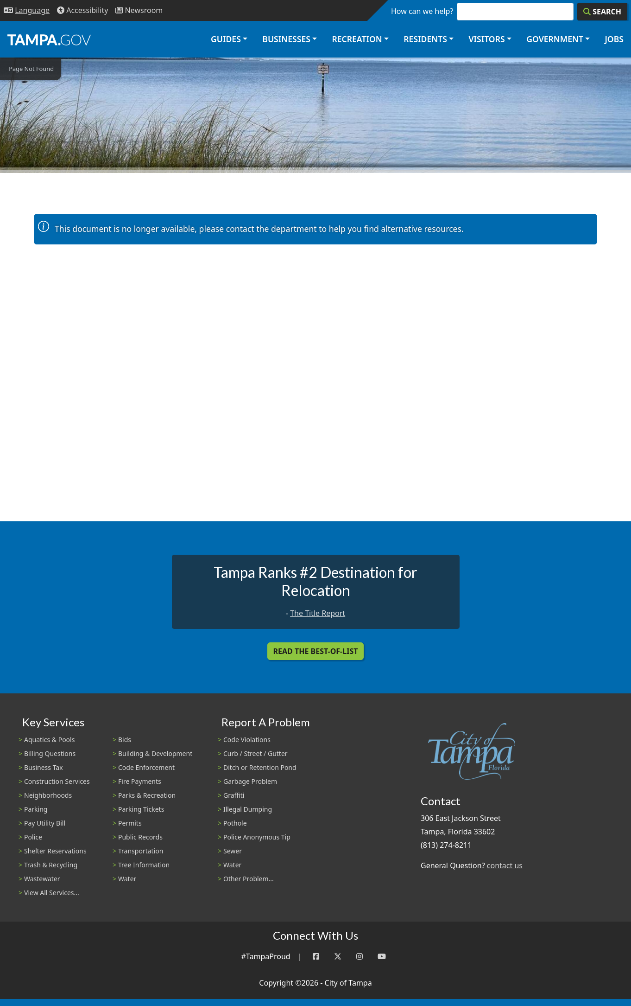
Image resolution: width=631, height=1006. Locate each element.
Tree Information (144, 864)
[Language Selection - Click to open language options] (26, 10)
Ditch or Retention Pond (260, 767)
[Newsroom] (139, 10)
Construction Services (57, 781)
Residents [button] (425, 39)
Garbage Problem (250, 781)
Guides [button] (226, 39)
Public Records (140, 837)
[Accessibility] (82, 10)
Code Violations (247, 739)
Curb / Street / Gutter (255, 753)
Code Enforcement (146, 767)
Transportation (140, 850)
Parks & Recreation (147, 795)
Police (33, 837)
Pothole (235, 823)
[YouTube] (381, 956)
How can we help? (422, 11)
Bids (124, 739)
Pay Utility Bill (44, 823)
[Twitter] (338, 956)
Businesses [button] (286, 39)
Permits (130, 823)
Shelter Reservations (55, 850)
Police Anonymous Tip (256, 837)
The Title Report (317, 613)
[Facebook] (316, 956)
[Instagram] (359, 956)
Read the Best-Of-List (315, 651)
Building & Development (155, 753)
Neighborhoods (48, 795)
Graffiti (233, 795)
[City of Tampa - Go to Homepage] (49, 39)
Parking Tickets (141, 809)
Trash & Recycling (50, 864)
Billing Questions (50, 753)
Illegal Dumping (247, 809)
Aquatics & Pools (49, 739)
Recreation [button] (357, 39)
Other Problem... (248, 878)
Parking (35, 809)
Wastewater (42, 878)
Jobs (614, 39)
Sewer (232, 850)
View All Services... (51, 892)
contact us (505, 865)
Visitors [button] (486, 39)
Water (127, 878)
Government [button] (554, 39)
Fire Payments (139, 781)
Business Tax (43, 767)
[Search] (602, 11)
